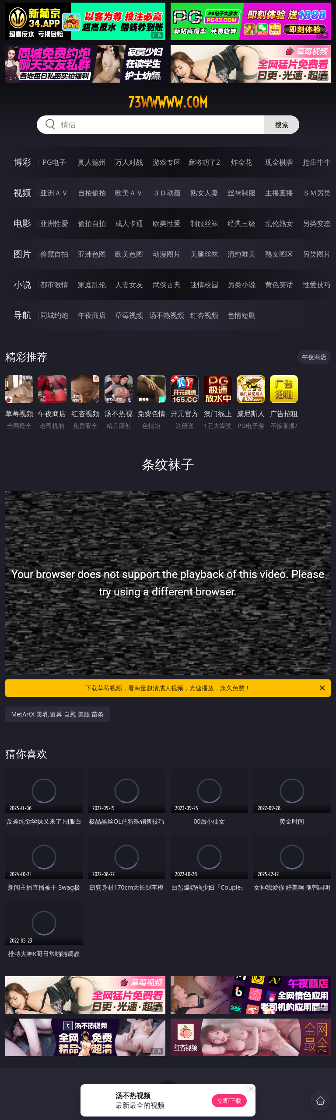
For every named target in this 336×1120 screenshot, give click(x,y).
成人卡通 (129, 223)
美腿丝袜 (204, 254)
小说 (22, 284)
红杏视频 (204, 315)
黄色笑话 (279, 284)
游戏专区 (167, 162)
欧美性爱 (167, 223)
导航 (22, 315)
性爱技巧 (317, 284)
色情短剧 (242, 315)
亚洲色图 (92, 254)
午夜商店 (92, 315)
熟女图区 (279, 254)
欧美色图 (129, 254)
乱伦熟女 (279, 223)
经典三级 (242, 223)
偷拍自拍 (92, 223)
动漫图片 (167, 254)
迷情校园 (204, 284)
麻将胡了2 (204, 162)
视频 (22, 192)
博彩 (22, 162)
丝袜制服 (242, 193)
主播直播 (279, 193)
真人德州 (92, 162)
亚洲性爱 (54, 223)
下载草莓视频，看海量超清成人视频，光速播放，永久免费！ (205, 688)
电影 (22, 223)
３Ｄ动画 (167, 193)
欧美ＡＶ (129, 193)
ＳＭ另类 (317, 193)
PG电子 (54, 162)
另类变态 (317, 223)
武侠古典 (167, 284)
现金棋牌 (279, 162)
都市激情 (54, 284)
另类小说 (242, 284)
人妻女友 (129, 284)
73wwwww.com (168, 102)
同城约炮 (54, 315)
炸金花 (241, 162)
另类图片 (317, 254)
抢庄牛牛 (317, 162)
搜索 (282, 124)
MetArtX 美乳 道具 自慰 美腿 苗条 (57, 714)
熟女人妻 (204, 193)
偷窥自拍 (54, 254)
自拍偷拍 (92, 193)
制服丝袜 (204, 223)
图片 (22, 254)
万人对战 (129, 162)
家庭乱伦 (92, 284)
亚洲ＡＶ (54, 193)
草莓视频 (129, 315)
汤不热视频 (166, 315)
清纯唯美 (242, 254)
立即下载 (229, 1100)
